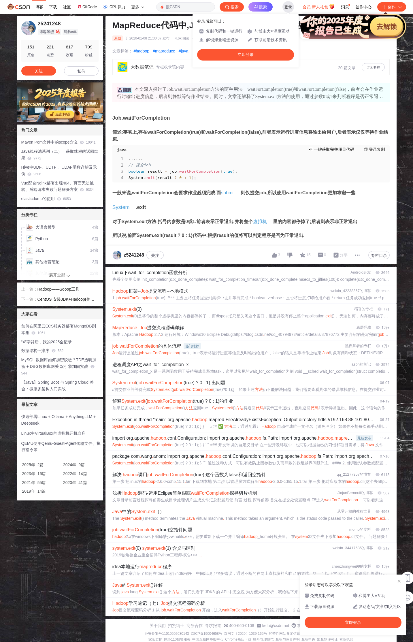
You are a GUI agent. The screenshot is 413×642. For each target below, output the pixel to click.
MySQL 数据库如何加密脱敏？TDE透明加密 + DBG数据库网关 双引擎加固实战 (58, 366)
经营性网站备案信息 (284, 634)
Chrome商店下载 (238, 639)
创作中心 (363, 7)
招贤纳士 (176, 625)
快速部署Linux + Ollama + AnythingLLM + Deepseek (58, 420)
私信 (81, 71)
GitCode (87, 7)
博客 (39, 7)
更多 (137, 7)
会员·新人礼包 (319, 6)
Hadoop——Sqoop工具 (58, 289)
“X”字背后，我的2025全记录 (46, 342)
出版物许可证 (327, 639)
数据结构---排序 (42, 350)
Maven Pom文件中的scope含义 (58, 142)
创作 (392, 7)
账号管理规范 (263, 639)
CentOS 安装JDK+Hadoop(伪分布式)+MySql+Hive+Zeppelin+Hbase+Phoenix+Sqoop (68, 300)
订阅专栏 (373, 67)
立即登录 (245, 54)
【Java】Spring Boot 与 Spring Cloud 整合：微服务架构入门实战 (57, 385)
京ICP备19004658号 (206, 634)
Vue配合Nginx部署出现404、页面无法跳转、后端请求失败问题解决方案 (57, 186)
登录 (288, 7)
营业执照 (346, 639)
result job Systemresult (183, 168)
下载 (53, 7)
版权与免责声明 (288, 639)
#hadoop (142, 51)
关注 (155, 255)
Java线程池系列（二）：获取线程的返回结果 (60, 154)
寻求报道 (213, 625)
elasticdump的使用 (46, 198)
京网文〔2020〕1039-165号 (245, 634)
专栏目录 (379, 255)
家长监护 (155, 639)
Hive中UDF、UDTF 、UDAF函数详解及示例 (59, 170)
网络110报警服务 (177, 639)
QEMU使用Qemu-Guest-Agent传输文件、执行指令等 (61, 446)
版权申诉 (308, 639)
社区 (67, 7)
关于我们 (158, 625)
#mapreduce (164, 51)
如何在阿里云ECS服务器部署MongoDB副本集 (58, 329)
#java (183, 51)
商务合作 (194, 625)
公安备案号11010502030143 (167, 634)
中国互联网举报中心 (207, 639)
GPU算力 (114, 7)
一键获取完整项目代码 (334, 149)
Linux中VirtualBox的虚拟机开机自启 (53, 433)
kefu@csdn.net (275, 625)
